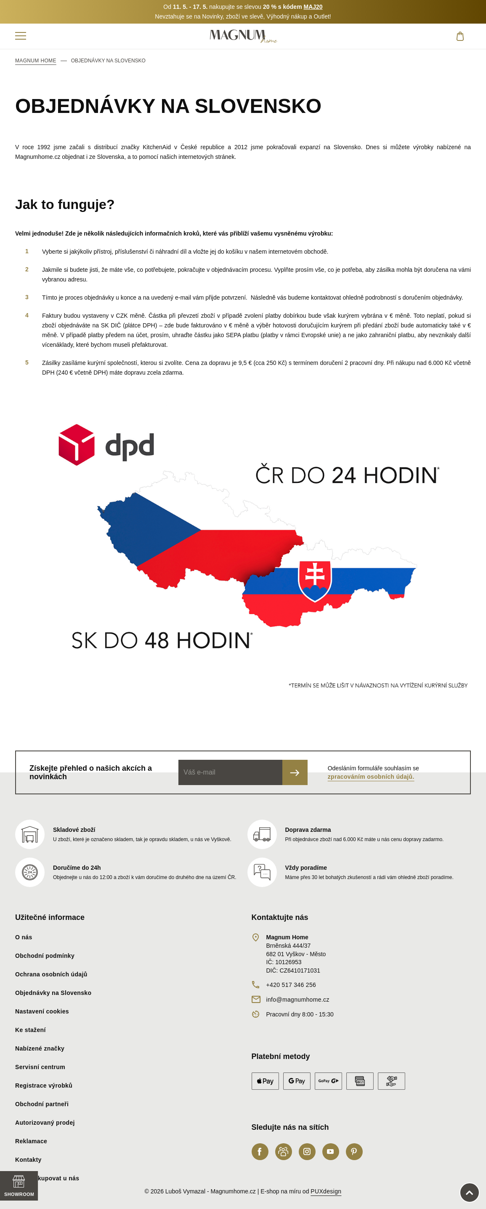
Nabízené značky (39, 1048)
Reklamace (31, 1141)
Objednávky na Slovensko (53, 992)
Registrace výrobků (43, 1085)
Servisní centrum (40, 1067)
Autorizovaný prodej (45, 1122)
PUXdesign (326, 1191)
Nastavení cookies (42, 1011)
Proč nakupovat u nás (47, 1178)
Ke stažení (30, 1030)
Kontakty (28, 1159)
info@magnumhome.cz (297, 999)
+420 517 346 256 (291, 984)
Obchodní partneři (42, 1104)
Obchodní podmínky (44, 955)
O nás (23, 937)
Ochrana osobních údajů (51, 974)
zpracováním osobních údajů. (371, 776)
